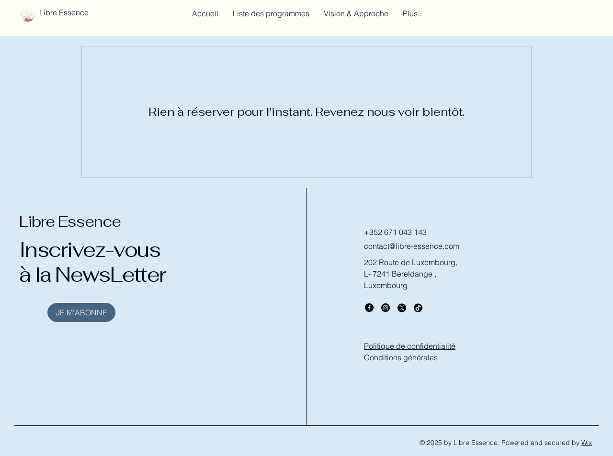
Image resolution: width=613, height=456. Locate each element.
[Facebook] (369, 307)
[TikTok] (418, 307)
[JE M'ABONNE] (81, 312)
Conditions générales (401, 357)
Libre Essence (70, 221)
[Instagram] (385, 307)
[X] (402, 307)
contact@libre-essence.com (411, 246)
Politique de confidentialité (409, 346)
